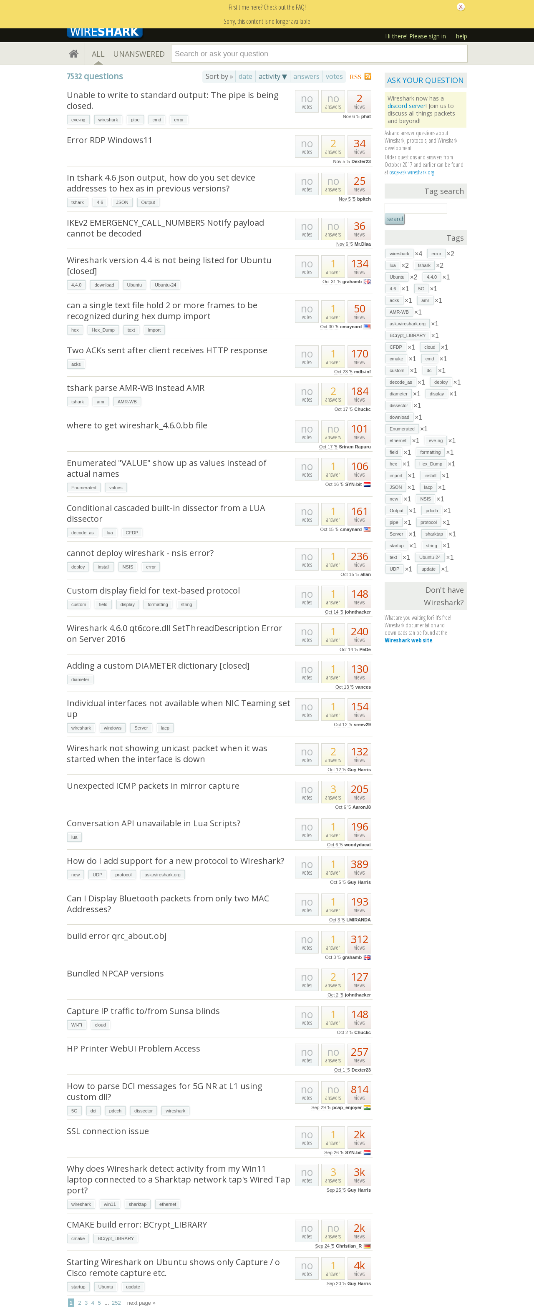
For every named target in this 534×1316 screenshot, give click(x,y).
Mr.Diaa (363, 244)
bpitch (364, 198)
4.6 (100, 202)
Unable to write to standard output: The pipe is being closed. (173, 100)
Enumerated (83, 487)
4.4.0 (76, 284)
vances (363, 686)
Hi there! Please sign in (415, 36)
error (179, 119)
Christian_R (349, 1245)
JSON (122, 202)
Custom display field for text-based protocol (153, 590)
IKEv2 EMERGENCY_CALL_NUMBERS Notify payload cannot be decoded (165, 228)
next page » (141, 1303)
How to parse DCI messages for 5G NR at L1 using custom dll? (164, 1091)
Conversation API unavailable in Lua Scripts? (153, 823)
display (128, 604)
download (104, 284)
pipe (135, 119)
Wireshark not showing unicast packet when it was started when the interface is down (167, 753)
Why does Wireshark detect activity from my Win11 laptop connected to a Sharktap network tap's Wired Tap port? (178, 1179)
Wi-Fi (76, 1024)
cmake (78, 1238)
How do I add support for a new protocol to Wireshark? (175, 860)
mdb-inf (362, 371)
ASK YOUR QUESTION (425, 80)
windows (112, 727)
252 (116, 1303)
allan (365, 574)
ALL (98, 54)
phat (366, 116)
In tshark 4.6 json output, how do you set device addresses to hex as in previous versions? (161, 183)
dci (93, 1110)
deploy (78, 566)
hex (75, 329)
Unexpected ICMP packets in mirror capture (153, 785)
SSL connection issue (108, 1131)
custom (78, 604)
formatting (158, 604)
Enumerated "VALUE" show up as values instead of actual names (167, 468)
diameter (80, 679)
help (461, 36)
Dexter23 (361, 161)
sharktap (137, 1204)
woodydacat (357, 844)
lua (110, 532)
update (133, 1286)
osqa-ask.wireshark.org (411, 172)
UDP (97, 874)
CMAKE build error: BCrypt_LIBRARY (137, 1224)
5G (74, 1110)
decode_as (82, 532)
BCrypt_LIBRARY (116, 1238)
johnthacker (358, 611)
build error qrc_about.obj (116, 935)
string (186, 604)
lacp (165, 727)
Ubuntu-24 (165, 284)
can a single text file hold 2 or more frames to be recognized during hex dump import (162, 310)
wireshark (108, 119)
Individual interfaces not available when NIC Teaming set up (178, 708)
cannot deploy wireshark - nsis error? (140, 553)
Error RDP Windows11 (110, 140)
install (103, 566)
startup (78, 1286)
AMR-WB (127, 401)
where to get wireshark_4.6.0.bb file (137, 425)
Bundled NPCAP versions (115, 973)
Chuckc (362, 409)
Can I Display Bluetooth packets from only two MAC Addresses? (168, 904)
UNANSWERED (139, 54)
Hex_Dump (103, 329)
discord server (407, 106)
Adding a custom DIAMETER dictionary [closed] (158, 665)
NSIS (128, 566)
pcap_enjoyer (347, 1107)
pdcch (115, 1110)
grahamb (352, 281)
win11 (110, 1204)
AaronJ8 (362, 807)
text (131, 329)
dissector (143, 1110)
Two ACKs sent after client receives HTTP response (167, 350)
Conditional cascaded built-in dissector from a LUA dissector (166, 513)
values (116, 487)
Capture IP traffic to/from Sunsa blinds (143, 1011)
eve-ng (78, 119)
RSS (355, 77)
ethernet (167, 1204)
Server (141, 727)
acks (76, 364)
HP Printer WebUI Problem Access (133, 1048)
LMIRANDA (358, 919)
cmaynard (351, 326)
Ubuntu (134, 284)
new (75, 874)
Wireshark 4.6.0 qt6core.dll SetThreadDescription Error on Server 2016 (174, 633)
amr (101, 401)
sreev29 (362, 724)
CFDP (132, 532)
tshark (77, 202)
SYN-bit (353, 484)
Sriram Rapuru (355, 446)
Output (148, 202)
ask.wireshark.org (163, 874)
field (103, 604)
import (154, 329)
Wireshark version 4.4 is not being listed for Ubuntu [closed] (169, 265)
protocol (123, 874)
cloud (100, 1024)
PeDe (365, 649)
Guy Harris (359, 769)
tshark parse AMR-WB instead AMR (135, 387)
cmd (157, 119)
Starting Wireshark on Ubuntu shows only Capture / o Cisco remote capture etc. (173, 1267)
